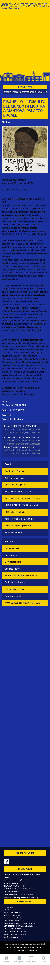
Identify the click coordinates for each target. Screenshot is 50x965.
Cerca (43, 959)
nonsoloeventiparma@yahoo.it (16, 880)
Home (6, 959)
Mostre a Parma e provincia (18, 525)
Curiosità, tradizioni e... (16, 582)
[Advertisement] (25, 41)
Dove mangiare (12, 548)
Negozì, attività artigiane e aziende (21, 575)
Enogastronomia (13, 569)
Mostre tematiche (13, 532)
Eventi (8, 464)
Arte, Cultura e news (14, 478)
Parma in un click (13, 596)
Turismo (9, 541)
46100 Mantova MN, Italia (14, 405)
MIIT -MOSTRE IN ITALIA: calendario (22, 505)
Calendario (31, 959)
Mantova (6, 122)
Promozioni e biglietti (15, 484)
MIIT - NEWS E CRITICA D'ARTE (19, 519)
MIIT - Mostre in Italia (15, 512)
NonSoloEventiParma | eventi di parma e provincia (25, 7)
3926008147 (16, 891)
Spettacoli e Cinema (14, 471)
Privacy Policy (20, 897)
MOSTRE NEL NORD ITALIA (18, 491)
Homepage (8, 907)
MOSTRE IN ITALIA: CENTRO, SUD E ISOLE (25, 498)
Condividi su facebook (12, 419)
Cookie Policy (32, 897)
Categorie (19, 959)
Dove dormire (11, 555)
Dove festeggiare (13, 562)
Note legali (8, 897)
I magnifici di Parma (14, 589)
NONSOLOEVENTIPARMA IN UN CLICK (23, 603)
